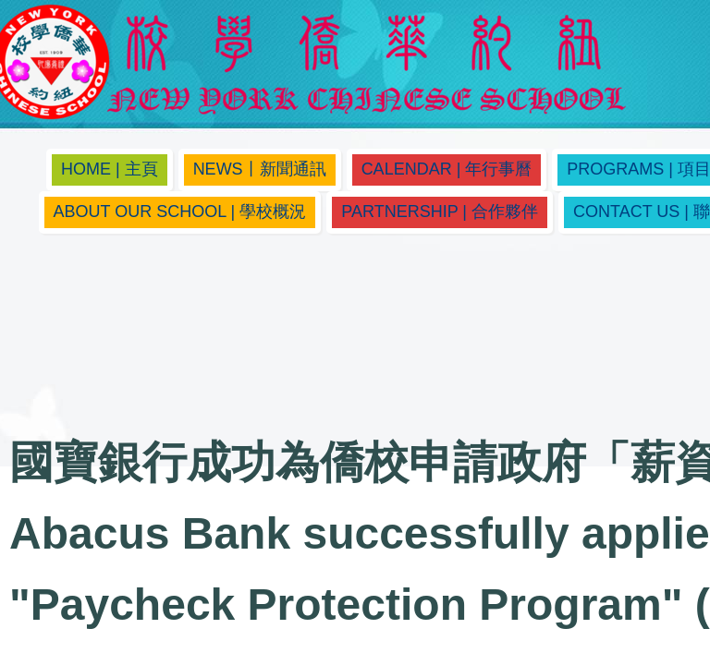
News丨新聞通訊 (259, 169)
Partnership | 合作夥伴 (439, 211)
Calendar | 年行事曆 (446, 169)
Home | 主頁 (109, 169)
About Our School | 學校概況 (180, 211)
